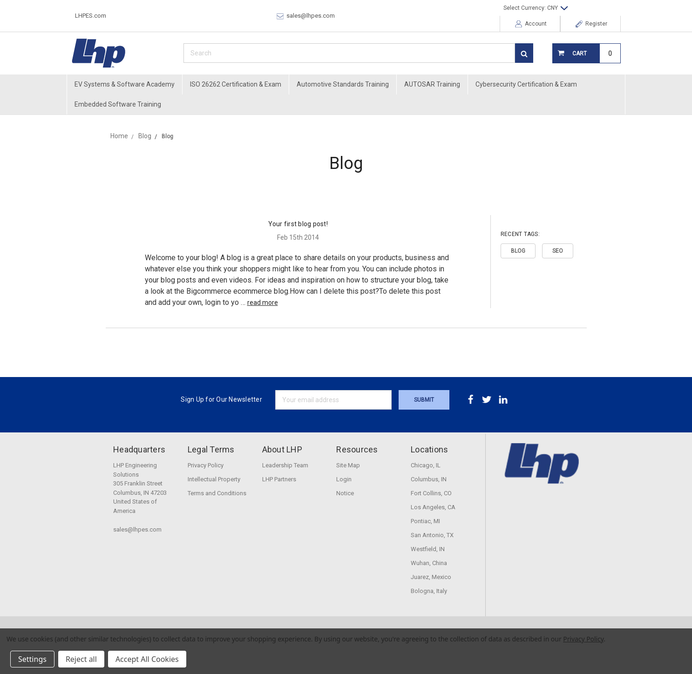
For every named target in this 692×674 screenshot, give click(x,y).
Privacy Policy (583, 638)
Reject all (81, 659)
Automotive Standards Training (343, 84)
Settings (32, 659)
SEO (557, 251)
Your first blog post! (298, 224)
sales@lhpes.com (306, 16)
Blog (518, 251)
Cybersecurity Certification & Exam (526, 84)
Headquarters (139, 449)
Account (531, 23)
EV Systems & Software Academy (125, 84)
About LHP (282, 449)
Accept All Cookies (147, 659)
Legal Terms (211, 449)
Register (591, 23)
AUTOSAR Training (432, 84)
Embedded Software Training (118, 104)
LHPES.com (90, 15)
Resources (357, 449)
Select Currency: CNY (535, 8)
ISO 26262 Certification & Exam (235, 84)
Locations (429, 449)
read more (262, 302)
